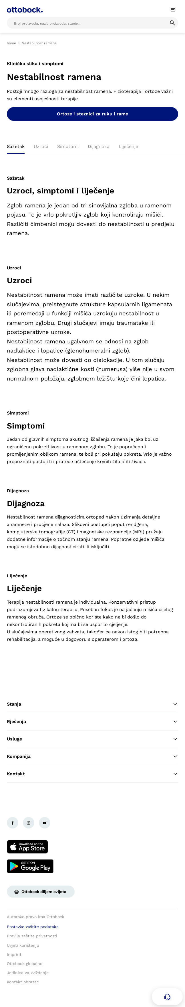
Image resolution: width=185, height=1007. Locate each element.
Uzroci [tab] (41, 146)
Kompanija (92, 756)
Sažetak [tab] (16, 146)
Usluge (92, 739)
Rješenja (92, 721)
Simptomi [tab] (68, 146)
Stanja (92, 704)
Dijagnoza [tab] (99, 146)
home (11, 43)
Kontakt (92, 774)
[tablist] (92, 148)
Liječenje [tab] (128, 146)
